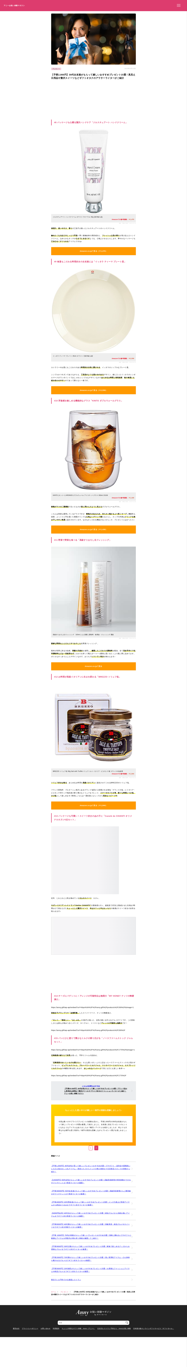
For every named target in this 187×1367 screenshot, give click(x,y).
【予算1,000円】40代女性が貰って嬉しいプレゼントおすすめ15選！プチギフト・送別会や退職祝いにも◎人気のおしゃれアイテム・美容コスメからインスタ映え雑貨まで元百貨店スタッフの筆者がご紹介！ (90, 1169)
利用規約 (56, 1328)
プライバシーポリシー (30, 1328)
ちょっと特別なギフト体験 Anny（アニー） (78, 1328)
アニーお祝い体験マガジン (14, 5)
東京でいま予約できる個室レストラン (66, 1280)
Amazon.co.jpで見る (93, 666)
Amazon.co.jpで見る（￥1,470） (93, 251)
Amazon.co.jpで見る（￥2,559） (93, 390)
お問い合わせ (45, 1328)
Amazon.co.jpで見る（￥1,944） (93, 805)
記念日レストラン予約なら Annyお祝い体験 (114, 1328)
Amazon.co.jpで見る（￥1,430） (93, 529)
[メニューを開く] (178, 5)
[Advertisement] (71, 99)
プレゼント (56, 69)
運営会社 (16, 1328)
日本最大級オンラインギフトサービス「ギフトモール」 (153, 1328)
